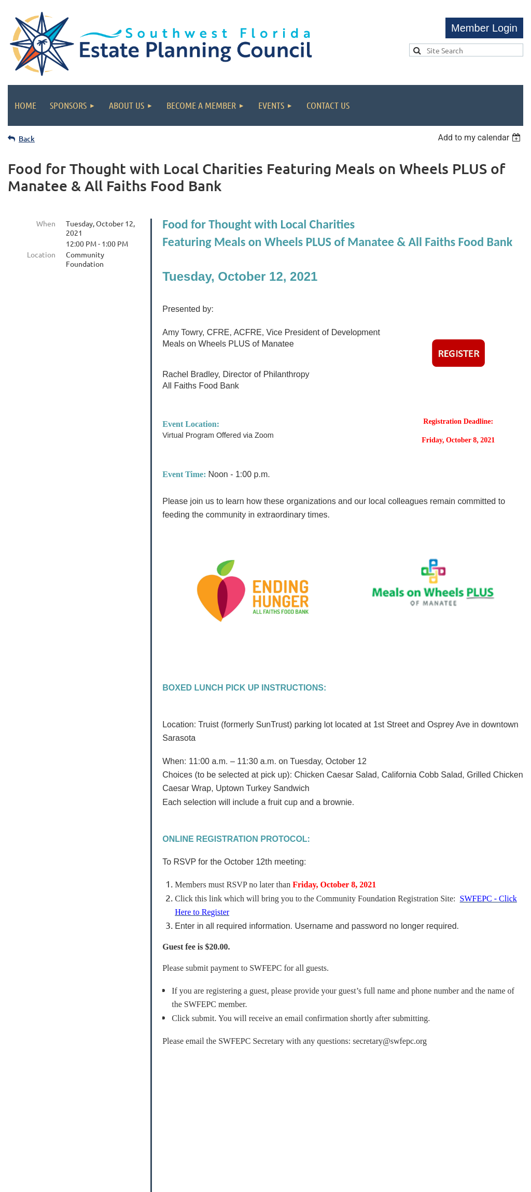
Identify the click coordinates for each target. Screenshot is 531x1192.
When (45, 223)
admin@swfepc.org (314, 1115)
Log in (484, 28)
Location (41, 254)
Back (27, 138)
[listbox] (480, 137)
